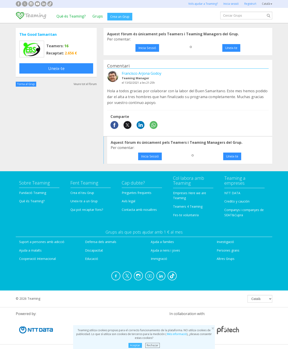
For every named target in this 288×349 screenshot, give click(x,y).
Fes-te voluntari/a (186, 215)
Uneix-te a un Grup (84, 201)
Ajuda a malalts (30, 250)
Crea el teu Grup (82, 193)
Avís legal (128, 201)
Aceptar (135, 345)
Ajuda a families (162, 242)
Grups (97, 16)
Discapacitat (94, 250)
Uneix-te (56, 68)
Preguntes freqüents (136, 193)
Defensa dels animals (100, 242)
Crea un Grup (119, 16)
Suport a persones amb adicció (41, 242)
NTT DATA (232, 193)
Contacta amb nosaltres (139, 209)
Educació (91, 259)
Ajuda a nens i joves (165, 250)
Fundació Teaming (32, 193)
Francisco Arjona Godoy (141, 73)
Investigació (225, 242)
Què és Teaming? (71, 16)
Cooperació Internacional (37, 259)
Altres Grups (225, 259)
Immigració (159, 259)
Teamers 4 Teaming (187, 206)
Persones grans (228, 250)
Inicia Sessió (147, 48)
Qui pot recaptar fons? (86, 209)
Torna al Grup (26, 84)
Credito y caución (237, 201)
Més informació (176, 334)
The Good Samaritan (38, 34)
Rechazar (152, 345)
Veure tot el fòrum (85, 84)
